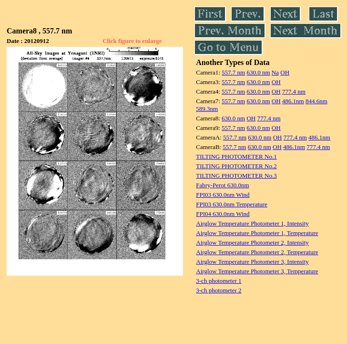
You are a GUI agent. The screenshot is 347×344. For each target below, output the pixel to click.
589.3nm (207, 108)
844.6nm (316, 101)
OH (284, 72)
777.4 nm (294, 91)
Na (275, 72)
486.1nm (293, 101)
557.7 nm (233, 72)
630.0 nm (258, 72)
